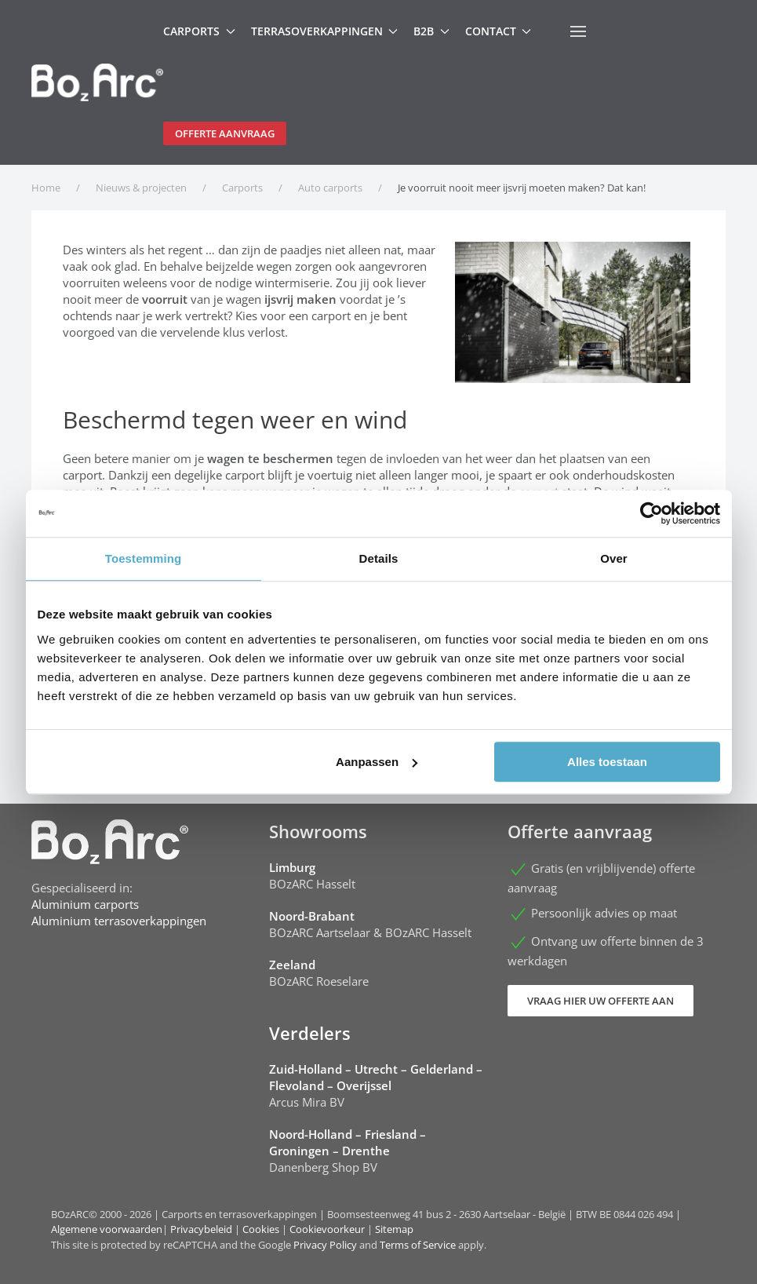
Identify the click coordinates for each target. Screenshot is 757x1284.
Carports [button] (199, 31)
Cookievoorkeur (327, 1229)
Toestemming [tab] (143, 558)
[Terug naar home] (97, 82)
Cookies (260, 1229)
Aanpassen (376, 761)
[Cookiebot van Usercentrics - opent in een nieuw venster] (651, 513)
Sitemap (394, 1229)
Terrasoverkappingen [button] (325, 31)
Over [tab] (614, 558)
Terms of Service (418, 1245)
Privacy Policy (325, 1245)
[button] (578, 31)
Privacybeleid (201, 1229)
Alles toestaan (607, 761)
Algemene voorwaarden (106, 1229)
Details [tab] (379, 558)
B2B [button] (431, 31)
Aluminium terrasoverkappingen (118, 920)
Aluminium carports (85, 904)
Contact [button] (498, 31)
